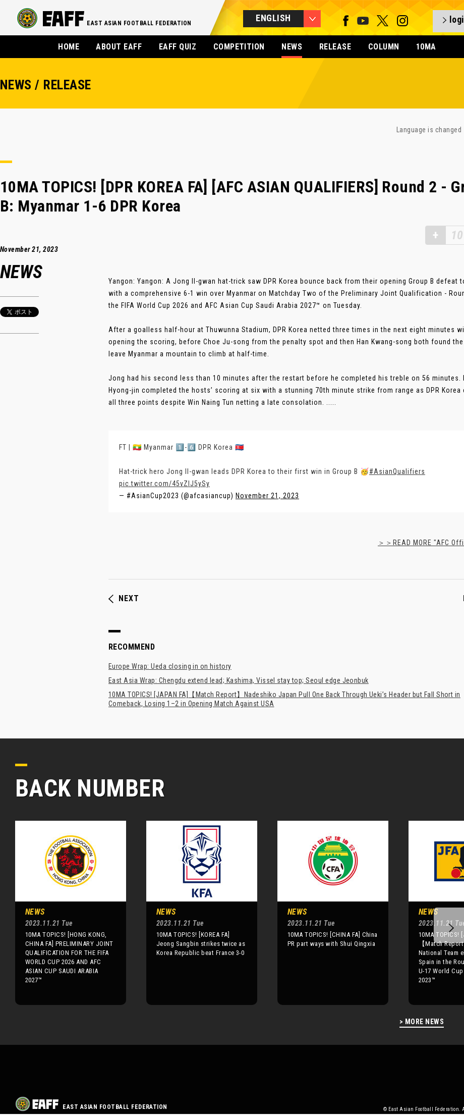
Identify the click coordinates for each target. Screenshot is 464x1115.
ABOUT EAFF (119, 46)
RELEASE (335, 46)
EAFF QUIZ (177, 46)
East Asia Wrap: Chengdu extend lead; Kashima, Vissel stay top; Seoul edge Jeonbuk (238, 680)
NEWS (291, 46)
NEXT (123, 599)
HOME (68, 46)
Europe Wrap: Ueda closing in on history (169, 666)
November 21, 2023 (267, 496)
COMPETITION (239, 46)
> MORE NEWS (421, 1022)
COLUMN (383, 46)
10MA (426, 46)
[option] (63, 913)
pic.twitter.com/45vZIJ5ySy (164, 484)
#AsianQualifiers (397, 471)
